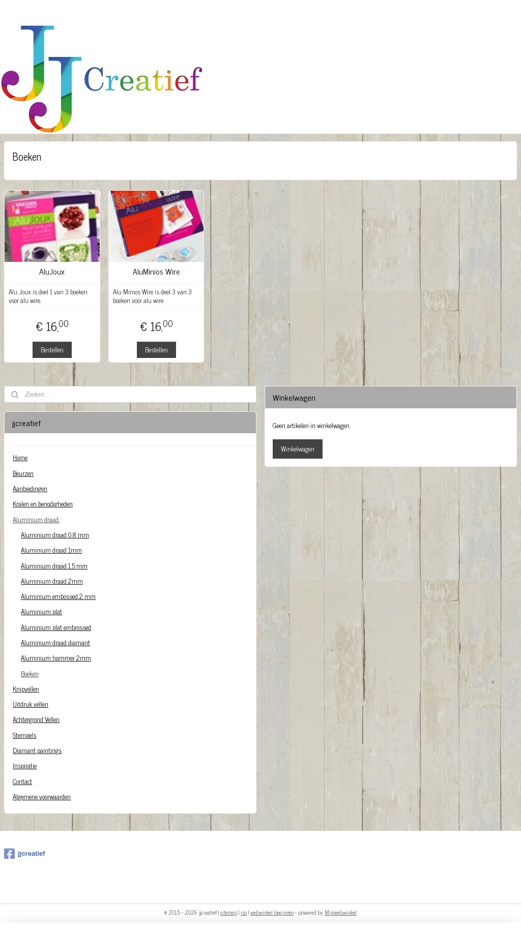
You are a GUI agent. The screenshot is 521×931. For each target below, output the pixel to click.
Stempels (24, 735)
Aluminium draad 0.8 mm (55, 534)
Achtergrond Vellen (36, 719)
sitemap (228, 912)
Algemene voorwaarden (42, 796)
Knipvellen (26, 688)
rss (244, 912)
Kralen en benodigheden (43, 503)
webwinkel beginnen (272, 912)
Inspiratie (25, 765)
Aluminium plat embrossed (56, 627)
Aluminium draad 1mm (51, 550)
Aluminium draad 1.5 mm (54, 565)
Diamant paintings (37, 750)
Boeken (30, 673)
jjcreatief (24, 854)
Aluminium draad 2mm (52, 581)
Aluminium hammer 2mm (56, 657)
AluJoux (52, 271)
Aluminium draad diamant (55, 642)
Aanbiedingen (30, 488)
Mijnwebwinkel (341, 912)
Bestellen (52, 349)
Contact (22, 781)
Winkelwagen (297, 448)
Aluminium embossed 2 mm (58, 596)
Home (20, 457)
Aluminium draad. (36, 519)
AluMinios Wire (156, 271)
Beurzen (23, 473)
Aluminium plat (41, 611)
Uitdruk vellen (30, 704)
